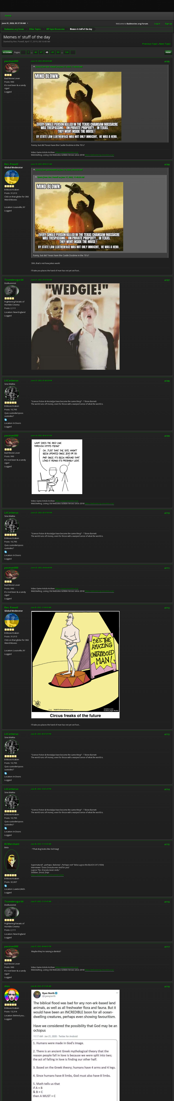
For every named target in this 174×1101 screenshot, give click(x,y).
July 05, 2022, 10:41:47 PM (41, 789)
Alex (7, 986)
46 (35, 52)
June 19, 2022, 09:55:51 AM (41, 164)
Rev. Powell (11, 164)
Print (168, 52)
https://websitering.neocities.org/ (99, 155)
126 (66, 52)
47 (41, 52)
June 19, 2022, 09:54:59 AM (41, 61)
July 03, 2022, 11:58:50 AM (41, 607)
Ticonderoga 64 (13, 279)
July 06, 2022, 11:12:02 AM (41, 844)
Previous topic (150, 44)
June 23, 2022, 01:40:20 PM (41, 380)
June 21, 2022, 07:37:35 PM (41, 280)
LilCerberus (11, 380)
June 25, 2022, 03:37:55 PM (41, 512)
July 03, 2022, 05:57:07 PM (41, 734)
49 (52, 52)
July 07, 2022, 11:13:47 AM (41, 901)
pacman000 (11, 61)
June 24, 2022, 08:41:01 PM (41, 435)
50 (58, 52)
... (32, 52)
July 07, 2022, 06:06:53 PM (41, 946)
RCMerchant (11, 844)
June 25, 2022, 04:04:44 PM (41, 568)
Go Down (7, 52)
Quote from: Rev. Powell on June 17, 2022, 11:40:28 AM (58, 67)
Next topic (165, 44)
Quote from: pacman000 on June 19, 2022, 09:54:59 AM (59, 170)
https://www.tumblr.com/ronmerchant (47, 875)
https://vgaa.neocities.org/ (66, 152)
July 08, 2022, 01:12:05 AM (41, 986)
